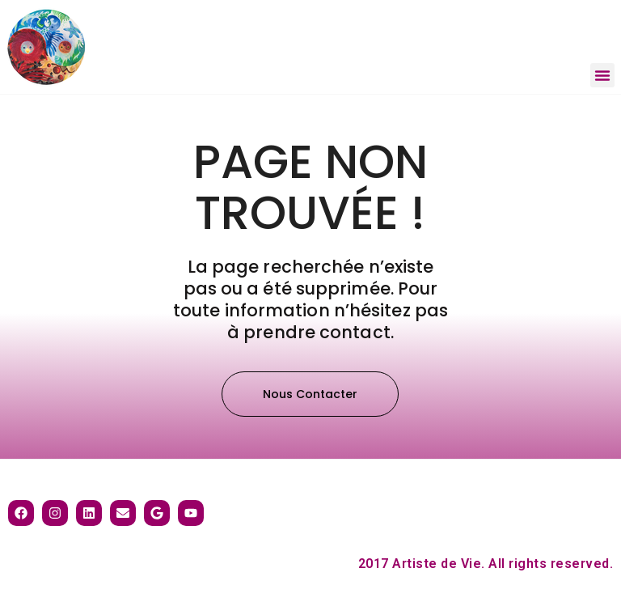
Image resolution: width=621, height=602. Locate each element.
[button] (602, 75)
